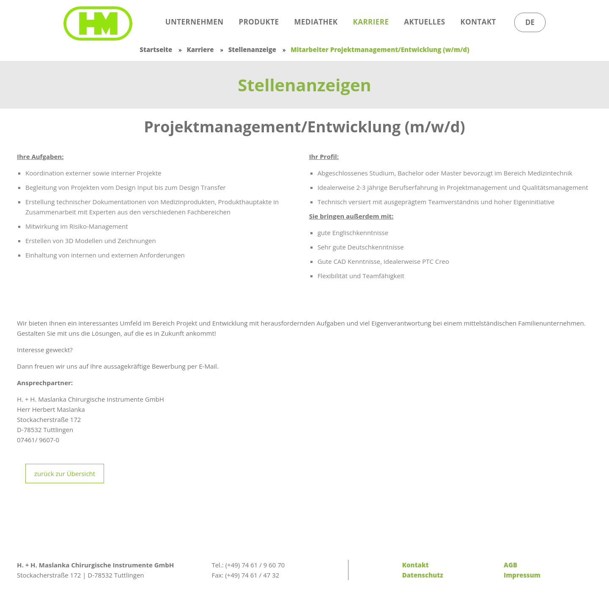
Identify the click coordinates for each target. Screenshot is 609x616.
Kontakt (478, 22)
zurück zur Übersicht (64, 473)
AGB (510, 565)
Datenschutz (422, 575)
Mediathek (316, 22)
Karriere (371, 22)
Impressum (522, 575)
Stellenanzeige (252, 49)
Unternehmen (194, 22)
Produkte (259, 22)
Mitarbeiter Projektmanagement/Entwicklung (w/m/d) (380, 49)
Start (138, 22)
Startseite (156, 49)
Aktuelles (424, 22)
